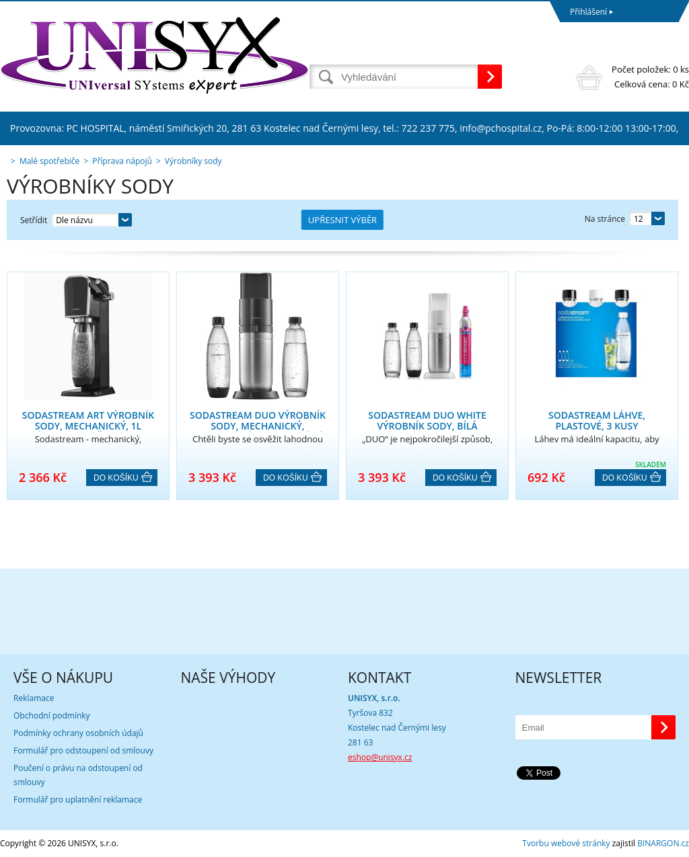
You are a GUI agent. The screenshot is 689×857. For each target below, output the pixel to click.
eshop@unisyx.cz (380, 757)
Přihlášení (588, 11)
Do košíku (116, 478)
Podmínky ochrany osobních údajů (78, 733)
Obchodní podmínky (51, 715)
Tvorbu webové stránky (566, 843)
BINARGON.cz (663, 843)
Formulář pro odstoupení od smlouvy (83, 750)
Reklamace (33, 698)
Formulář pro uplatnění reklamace (77, 799)
